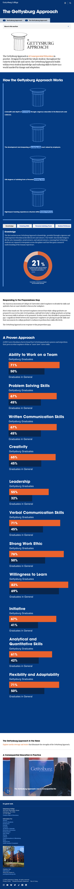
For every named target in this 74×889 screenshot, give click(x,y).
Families (5, 827)
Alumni (5, 820)
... (4, 20)
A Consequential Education (40, 56)
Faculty (5, 825)
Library (5, 836)
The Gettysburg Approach (38, 20)
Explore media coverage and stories (15, 744)
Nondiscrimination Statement (20, 881)
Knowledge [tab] (9, 226)
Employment (6, 831)
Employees (6, 823)
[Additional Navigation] (65, 3)
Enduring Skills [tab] (24, 226)
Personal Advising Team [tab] (43, 226)
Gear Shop (6, 833)
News (4, 840)
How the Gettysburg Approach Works (33, 80)
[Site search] (70, 3)
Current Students (8, 822)
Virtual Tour (6, 841)
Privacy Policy (7, 881)
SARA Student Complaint (10, 843)
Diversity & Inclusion (9, 830)
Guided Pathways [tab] (64, 226)
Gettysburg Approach (14, 20)
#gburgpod (6, 871)
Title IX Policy (34, 881)
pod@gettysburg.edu (9, 874)
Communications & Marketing (12, 838)
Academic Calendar (9, 828)
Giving (5, 835)
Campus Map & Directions (11, 815)
